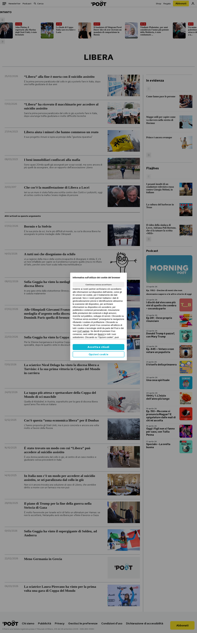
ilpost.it (101, 334)
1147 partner (83, 331)
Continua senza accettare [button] (98, 284)
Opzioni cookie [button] (99, 354)
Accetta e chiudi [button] (98, 347)
